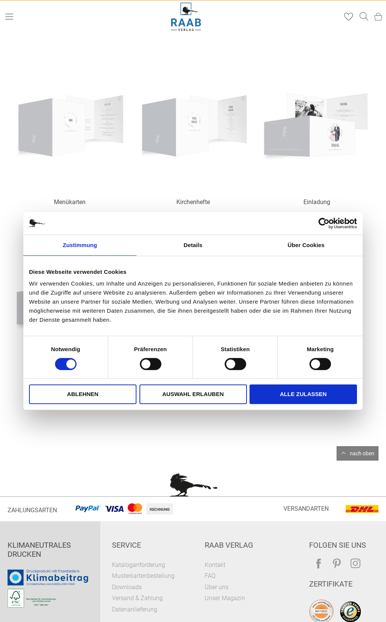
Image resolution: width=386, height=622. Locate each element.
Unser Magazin (225, 598)
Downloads (127, 587)
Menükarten (70, 202)
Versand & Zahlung (137, 598)
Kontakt (215, 564)
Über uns (216, 587)
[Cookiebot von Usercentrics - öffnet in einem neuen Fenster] (324, 223)
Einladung (316, 202)
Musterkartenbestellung (143, 575)
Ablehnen (82, 394)
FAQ (210, 575)
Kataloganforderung (138, 564)
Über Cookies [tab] (306, 245)
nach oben (362, 453)
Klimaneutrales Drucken (39, 550)
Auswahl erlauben (193, 394)
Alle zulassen (303, 394)
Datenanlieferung (134, 609)
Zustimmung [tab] (80, 245)
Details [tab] (193, 245)
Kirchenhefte (193, 202)
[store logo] (186, 17)
